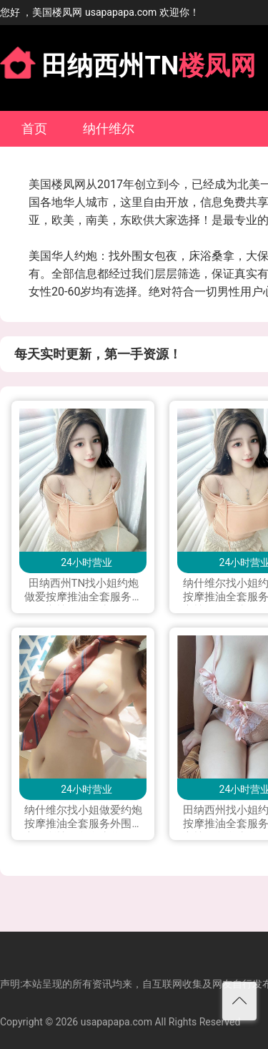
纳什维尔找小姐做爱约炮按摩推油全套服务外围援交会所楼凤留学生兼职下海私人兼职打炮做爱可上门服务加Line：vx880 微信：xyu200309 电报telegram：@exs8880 (83, 818)
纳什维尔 (108, 128)
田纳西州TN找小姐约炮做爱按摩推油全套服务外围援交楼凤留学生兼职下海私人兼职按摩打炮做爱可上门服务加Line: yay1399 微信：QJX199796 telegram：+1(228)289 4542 (83, 591)
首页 (34, 128)
